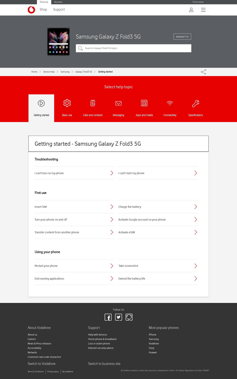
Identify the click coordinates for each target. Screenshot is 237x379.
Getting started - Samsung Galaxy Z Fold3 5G (88, 143)
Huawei (153, 352)
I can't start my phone (131, 173)
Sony (151, 347)
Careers (32, 339)
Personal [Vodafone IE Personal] (44, 2)
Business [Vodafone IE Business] (58, 2)
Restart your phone (46, 265)
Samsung (65, 71)
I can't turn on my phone (49, 173)
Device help (49, 71)
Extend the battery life (131, 278)
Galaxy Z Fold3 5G (84, 71)
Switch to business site (104, 364)
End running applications (49, 278)
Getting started (105, 71)
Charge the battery (129, 206)
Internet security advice (101, 347)
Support (59, 10)
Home (34, 71)
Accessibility (34, 347)
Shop (43, 10)
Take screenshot (128, 265)
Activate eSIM (126, 232)
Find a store (198, 2)
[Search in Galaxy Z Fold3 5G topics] (133, 48)
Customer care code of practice (44, 356)
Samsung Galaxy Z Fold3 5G (108, 36)
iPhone (152, 334)
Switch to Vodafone (42, 364)
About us (32, 334)
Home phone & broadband (102, 339)
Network (32, 352)
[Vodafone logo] (31, 10)
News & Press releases (39, 343)
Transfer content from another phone (57, 232)
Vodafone (154, 343)
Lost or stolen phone (99, 343)
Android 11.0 (182, 36)
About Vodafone (39, 328)
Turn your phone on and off (51, 219)
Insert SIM (41, 206)
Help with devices (97, 334)
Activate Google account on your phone (142, 219)
